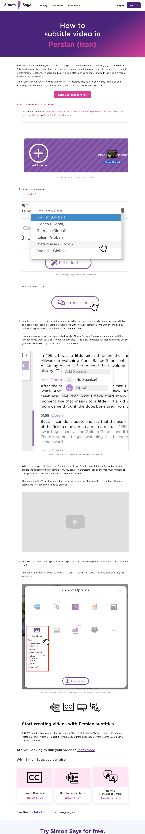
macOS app (34, 115)
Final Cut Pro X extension (57, 115)
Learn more (86, 750)
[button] (74, 5)
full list (33, 812)
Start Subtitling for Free (72, 94)
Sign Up (133, 5)
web (24, 115)
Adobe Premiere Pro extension (65, 111)
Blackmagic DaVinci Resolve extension (102, 111)
